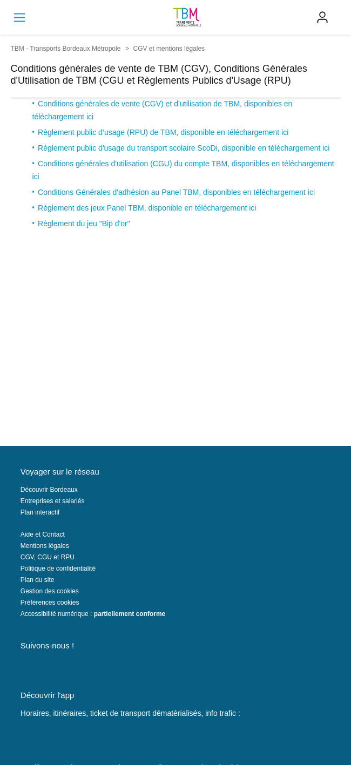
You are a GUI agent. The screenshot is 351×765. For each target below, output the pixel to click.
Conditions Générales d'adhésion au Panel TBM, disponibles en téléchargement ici (176, 192)
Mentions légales (45, 546)
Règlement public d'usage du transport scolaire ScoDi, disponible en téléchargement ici (183, 148)
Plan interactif (40, 512)
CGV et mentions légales (169, 48)
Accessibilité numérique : (93, 614)
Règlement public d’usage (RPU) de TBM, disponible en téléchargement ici (163, 132)
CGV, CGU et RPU (48, 557)
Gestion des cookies (50, 591)
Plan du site (38, 580)
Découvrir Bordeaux (49, 489)
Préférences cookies (50, 602)
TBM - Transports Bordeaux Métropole (66, 48)
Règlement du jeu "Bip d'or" (84, 223)
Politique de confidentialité (58, 568)
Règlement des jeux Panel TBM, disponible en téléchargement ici (147, 208)
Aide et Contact (43, 534)
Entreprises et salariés (53, 501)
